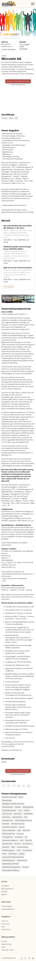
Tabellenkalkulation (8, 860)
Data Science (18, 814)
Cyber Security (7, 814)
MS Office (18, 844)
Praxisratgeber (6, 906)
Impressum (5, 924)
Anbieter (4, 892)
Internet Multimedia (8, 830)
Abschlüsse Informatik (9, 797)
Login (3, 947)
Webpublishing (22, 860)
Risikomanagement (8, 850)
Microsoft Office (7, 844)
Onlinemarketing (22, 847)
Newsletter (5, 886)
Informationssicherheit (9, 827)
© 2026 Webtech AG (8, 958)
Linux (21, 840)
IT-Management (7, 837)
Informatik (5, 824)
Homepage (23, 49)
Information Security (17, 824)
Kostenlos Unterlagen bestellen (18, 81)
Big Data (17, 807)
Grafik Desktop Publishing (23, 820)
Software (21, 854)
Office (13, 847)
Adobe (21, 797)
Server (4, 854)
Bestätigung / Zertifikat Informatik (13, 804)
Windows (25, 867)
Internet (21, 827)
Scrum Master (27, 850)
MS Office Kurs (27, 844)
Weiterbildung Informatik (10, 864)
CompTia (26, 810)
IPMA (19, 830)
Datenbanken (28, 814)
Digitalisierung (17, 817)
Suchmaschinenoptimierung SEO (13, 857)
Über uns (4, 921)
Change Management (9, 810)
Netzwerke (5, 847)
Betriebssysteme (7, 807)
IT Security (20, 834)
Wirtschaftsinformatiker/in (10, 870)
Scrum (19, 850)
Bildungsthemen (7, 889)
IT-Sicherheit (19, 837)
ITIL (26, 837)
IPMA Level (26, 830)
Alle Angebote (8, 287)
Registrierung (6, 944)
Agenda (4, 894)
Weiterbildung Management (11, 867)
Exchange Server (7, 820)
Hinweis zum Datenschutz (18, 85)
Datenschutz (6, 817)
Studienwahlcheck (7, 909)
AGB (3, 762)
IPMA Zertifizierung (8, 834)
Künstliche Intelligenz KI (10, 840)
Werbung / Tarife (7, 950)
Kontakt (4, 941)
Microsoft (29, 840)
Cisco (20, 810)
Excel (25, 817)
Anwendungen (7, 800)
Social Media (13, 854)
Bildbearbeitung (28, 807)
